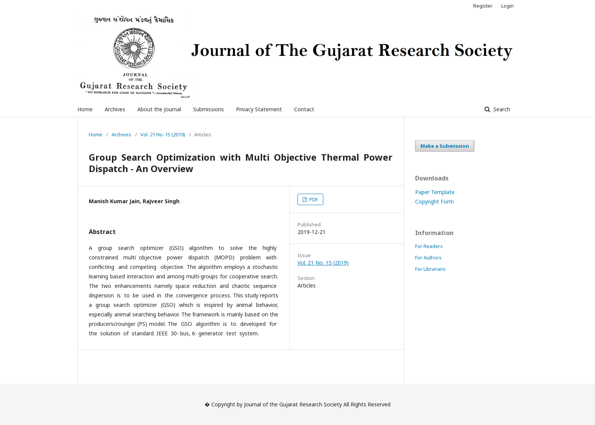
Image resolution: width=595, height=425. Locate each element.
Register (483, 5)
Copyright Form (434, 201)
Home (85, 109)
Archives (115, 109)
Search (501, 109)
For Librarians (430, 268)
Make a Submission (444, 145)
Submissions (208, 109)
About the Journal (159, 109)
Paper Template (435, 192)
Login (507, 5)
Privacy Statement (259, 109)
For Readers (429, 246)
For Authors (428, 257)
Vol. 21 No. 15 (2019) (162, 134)
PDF (313, 199)
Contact (304, 109)
